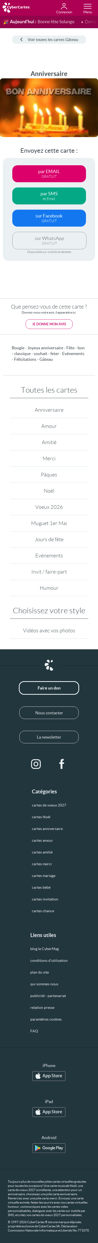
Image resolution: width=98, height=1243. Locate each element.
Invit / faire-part (49, 572)
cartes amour (42, 840)
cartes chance (43, 911)
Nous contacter (49, 712)
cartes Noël (41, 817)
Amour (49, 426)
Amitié (49, 442)
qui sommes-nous (44, 984)
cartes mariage (43, 876)
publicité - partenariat (48, 996)
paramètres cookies (46, 1019)
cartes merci (42, 864)
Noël (49, 491)
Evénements (49, 555)
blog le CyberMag (44, 949)
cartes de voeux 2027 (49, 805)
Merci (49, 458)
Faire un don (49, 688)
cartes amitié (42, 852)
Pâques (49, 475)
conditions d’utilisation (49, 960)
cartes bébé (41, 887)
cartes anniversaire (47, 829)
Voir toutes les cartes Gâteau (49, 39)
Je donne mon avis (49, 324)
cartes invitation (45, 899)
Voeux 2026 (49, 507)
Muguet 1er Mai (49, 523)
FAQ (34, 1031)
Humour (49, 588)
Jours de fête (49, 539)
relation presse (42, 1007)
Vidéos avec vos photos (49, 630)
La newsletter (49, 737)
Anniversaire (49, 410)
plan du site (39, 972)
